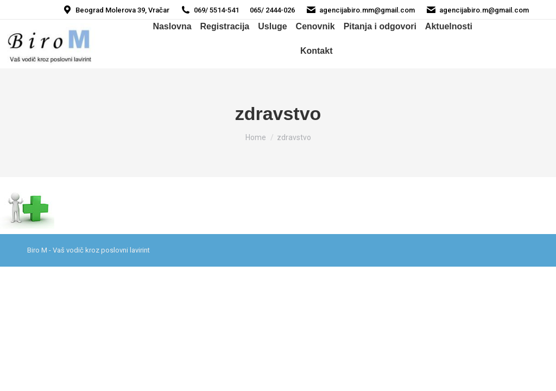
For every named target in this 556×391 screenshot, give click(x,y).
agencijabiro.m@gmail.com (477, 10)
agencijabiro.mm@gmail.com (360, 10)
